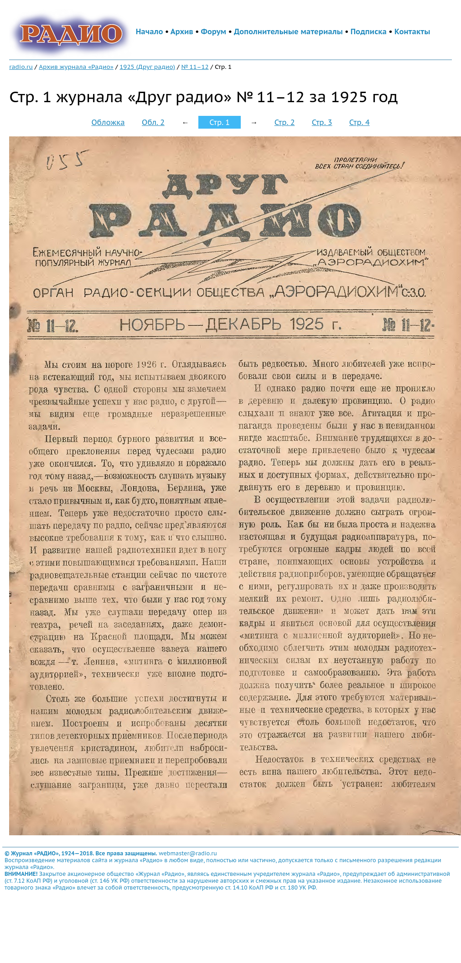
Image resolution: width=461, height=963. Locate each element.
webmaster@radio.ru (188, 853)
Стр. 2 (285, 122)
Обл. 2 (153, 122)
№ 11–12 (194, 66)
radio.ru (21, 66)
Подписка (369, 31)
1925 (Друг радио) (147, 66)
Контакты (412, 31)
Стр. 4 (359, 122)
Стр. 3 (322, 122)
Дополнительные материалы (288, 31)
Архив (182, 31)
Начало (149, 31)
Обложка (107, 122)
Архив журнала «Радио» (76, 66)
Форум (214, 31)
